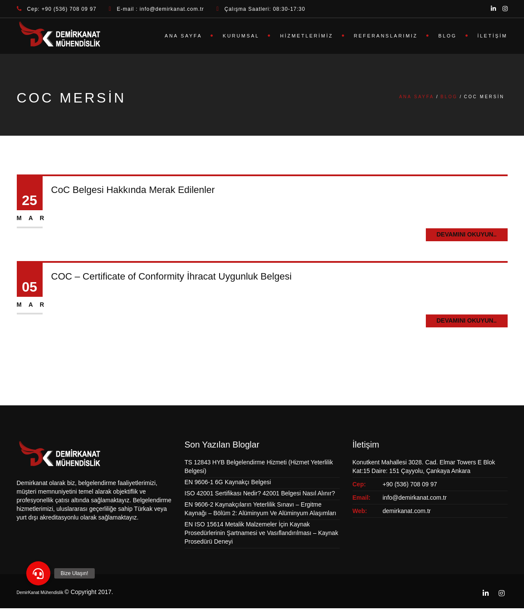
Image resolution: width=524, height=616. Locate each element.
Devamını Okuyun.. (467, 234)
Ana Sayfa (183, 35)
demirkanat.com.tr (407, 510)
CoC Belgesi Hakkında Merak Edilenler (133, 189)
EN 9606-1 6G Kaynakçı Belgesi (228, 482)
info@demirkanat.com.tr (415, 497)
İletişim (492, 35)
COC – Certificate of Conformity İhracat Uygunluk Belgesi (171, 276)
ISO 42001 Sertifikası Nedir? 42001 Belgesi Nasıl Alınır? (260, 493)
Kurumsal (241, 35)
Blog (447, 35)
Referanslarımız (386, 35)
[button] (38, 573)
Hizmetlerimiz (306, 35)
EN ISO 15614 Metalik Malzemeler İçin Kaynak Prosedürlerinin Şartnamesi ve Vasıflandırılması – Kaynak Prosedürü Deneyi (261, 533)
